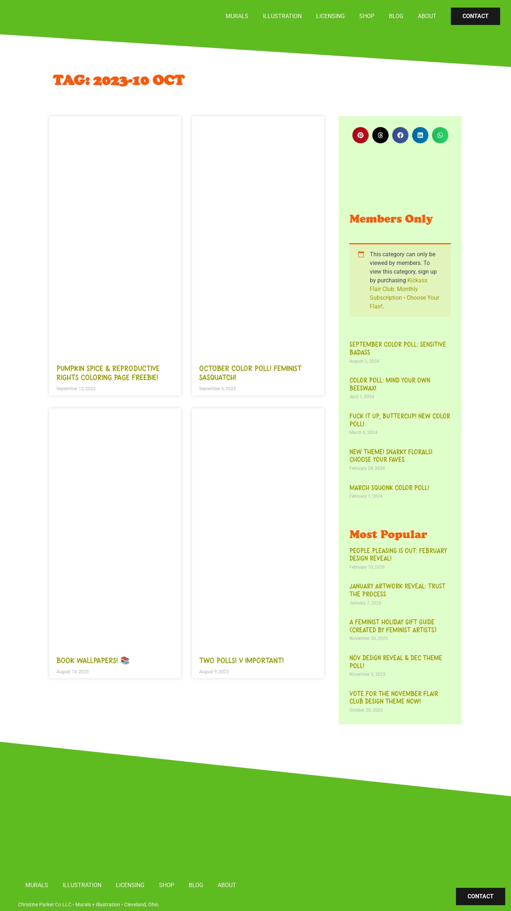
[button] (360, 135)
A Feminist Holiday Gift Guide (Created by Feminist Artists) (393, 626)
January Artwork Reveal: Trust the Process (397, 590)
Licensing (330, 16)
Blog (396, 16)
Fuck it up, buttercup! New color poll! (399, 420)
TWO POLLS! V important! (241, 660)
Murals (237, 16)
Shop (366, 16)
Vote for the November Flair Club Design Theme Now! (393, 698)
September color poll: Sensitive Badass (397, 349)
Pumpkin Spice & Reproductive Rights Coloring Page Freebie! (108, 373)
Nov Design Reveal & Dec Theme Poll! (395, 662)
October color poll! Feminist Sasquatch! (250, 373)
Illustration (282, 16)
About (427, 16)
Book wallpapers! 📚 (93, 660)
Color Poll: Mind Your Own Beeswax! (389, 384)
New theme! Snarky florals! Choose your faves (390, 456)
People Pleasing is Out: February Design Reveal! (398, 555)
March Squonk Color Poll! (389, 488)
